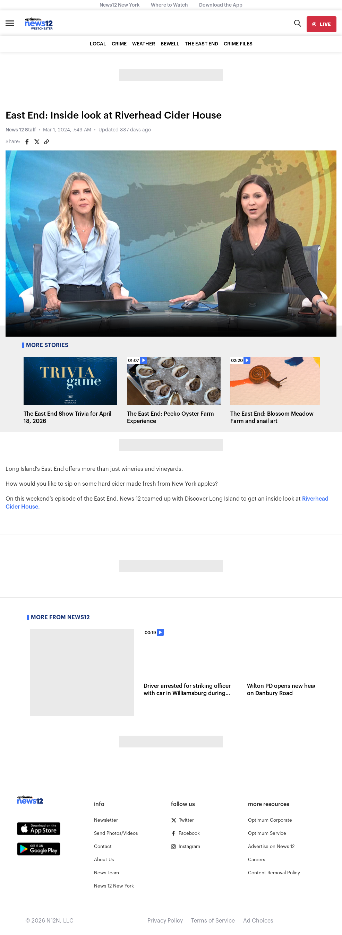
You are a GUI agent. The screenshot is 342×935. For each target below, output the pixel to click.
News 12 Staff (21, 130)
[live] (321, 24)
